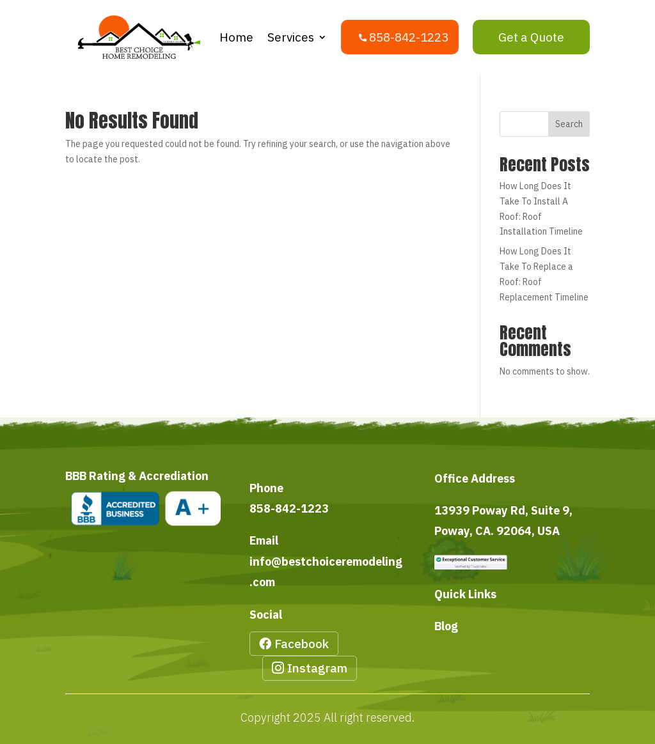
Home (236, 37)
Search (569, 124)
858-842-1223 (289, 508)
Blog (446, 626)
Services (290, 37)
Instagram (317, 668)
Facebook (301, 643)
